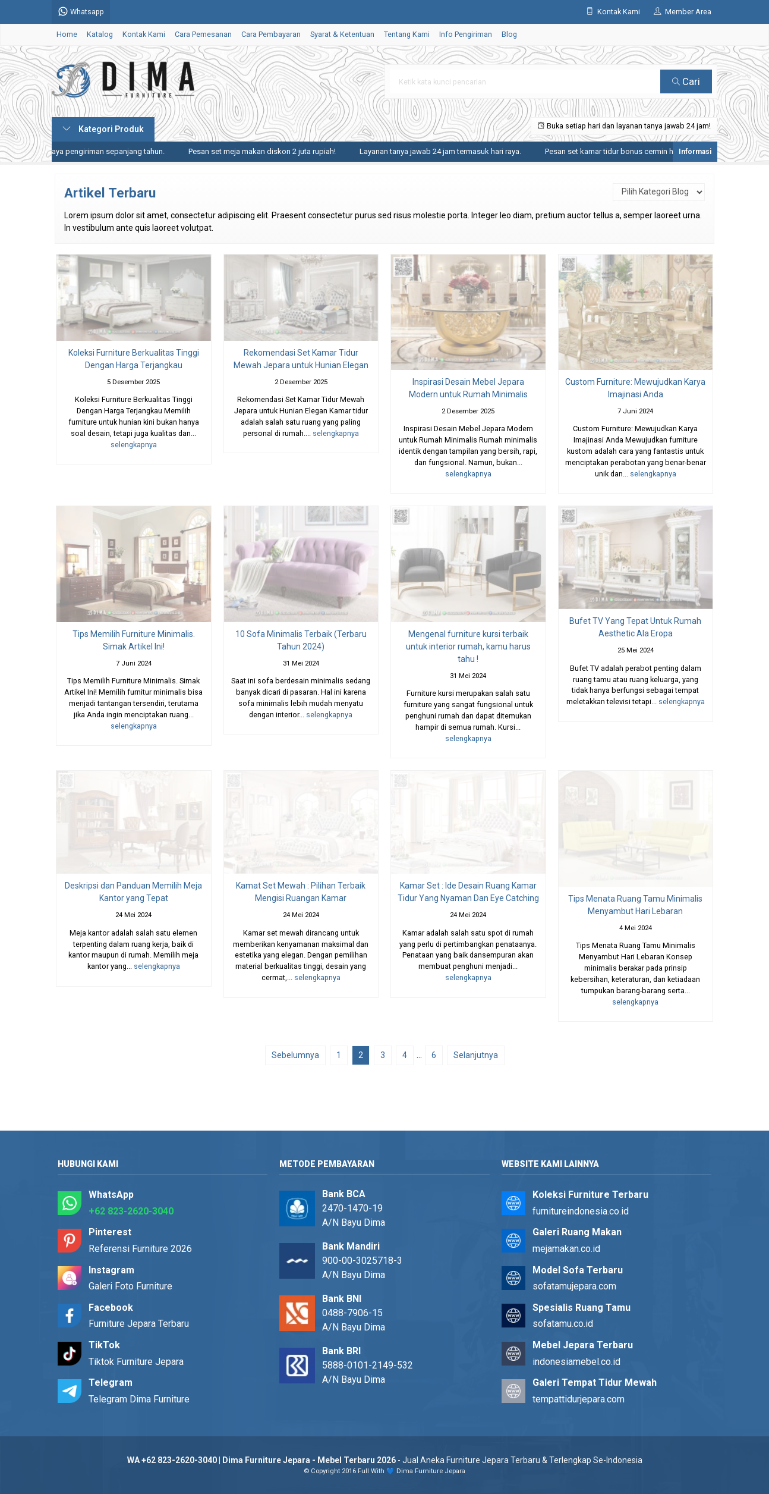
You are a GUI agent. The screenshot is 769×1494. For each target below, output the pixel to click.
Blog (509, 34)
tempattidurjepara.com (578, 1399)
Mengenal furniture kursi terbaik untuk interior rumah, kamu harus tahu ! (468, 646)
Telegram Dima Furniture (139, 1399)
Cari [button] (686, 81)
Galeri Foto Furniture (130, 1286)
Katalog (100, 34)
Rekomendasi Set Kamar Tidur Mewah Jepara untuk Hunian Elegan (301, 359)
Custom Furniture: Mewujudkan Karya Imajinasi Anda (635, 388)
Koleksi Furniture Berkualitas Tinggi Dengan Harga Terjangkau (133, 359)
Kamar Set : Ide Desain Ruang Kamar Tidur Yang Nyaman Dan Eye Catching (468, 892)
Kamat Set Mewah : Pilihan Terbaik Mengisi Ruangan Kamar (300, 892)
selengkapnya (134, 444)
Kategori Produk (103, 129)
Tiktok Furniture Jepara (136, 1361)
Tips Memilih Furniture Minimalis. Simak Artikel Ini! (134, 640)
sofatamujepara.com (574, 1286)
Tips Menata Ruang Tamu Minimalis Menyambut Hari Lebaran (635, 905)
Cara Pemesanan (203, 34)
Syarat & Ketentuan (342, 34)
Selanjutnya (475, 1055)
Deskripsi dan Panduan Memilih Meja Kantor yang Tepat (133, 892)
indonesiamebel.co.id (576, 1361)
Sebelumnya (295, 1055)
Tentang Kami (407, 34)
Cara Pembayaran (271, 34)
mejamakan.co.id (566, 1248)
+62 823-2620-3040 (131, 1211)
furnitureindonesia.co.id (580, 1211)
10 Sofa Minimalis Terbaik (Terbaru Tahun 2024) (301, 640)
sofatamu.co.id (562, 1323)
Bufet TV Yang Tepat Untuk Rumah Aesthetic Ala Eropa (635, 627)
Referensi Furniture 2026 (140, 1248)
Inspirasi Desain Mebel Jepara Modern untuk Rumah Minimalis (468, 388)
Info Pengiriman (465, 34)
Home (66, 34)
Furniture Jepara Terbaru (139, 1323)
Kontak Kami (143, 34)
